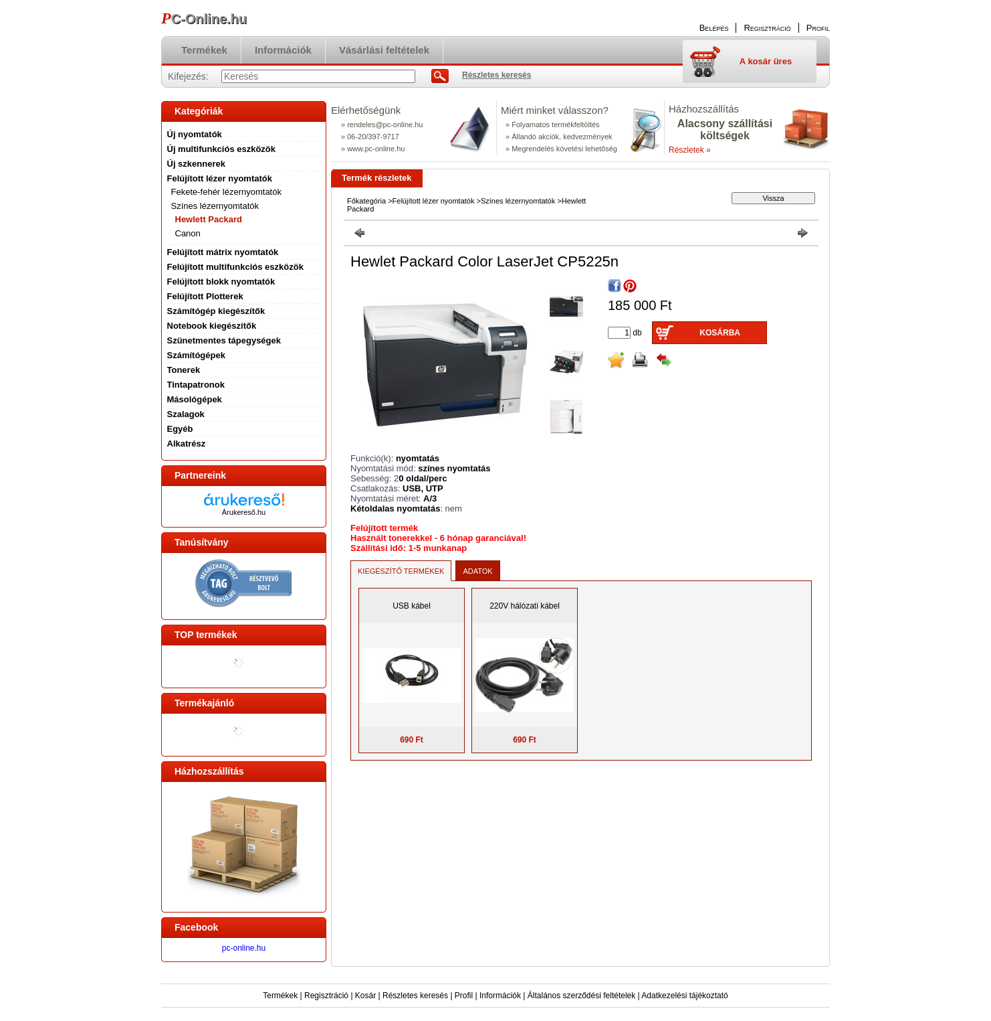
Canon (188, 233)
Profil (464, 995)
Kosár (365, 995)
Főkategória (366, 201)
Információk (500, 995)
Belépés (714, 28)
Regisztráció (326, 995)
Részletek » (690, 150)
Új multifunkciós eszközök (221, 149)
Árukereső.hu (243, 512)
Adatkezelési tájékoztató (684, 995)
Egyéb (180, 429)
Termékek (280, 995)
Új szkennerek (196, 164)
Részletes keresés (415, 995)
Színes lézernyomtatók (518, 201)
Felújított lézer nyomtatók (434, 201)
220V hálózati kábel (524, 606)
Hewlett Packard (208, 219)
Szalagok (186, 414)
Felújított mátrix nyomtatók (223, 252)
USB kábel (412, 606)
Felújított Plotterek (205, 296)
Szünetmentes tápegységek (224, 340)
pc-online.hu (243, 948)
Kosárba (719, 332)
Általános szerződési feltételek (581, 995)
